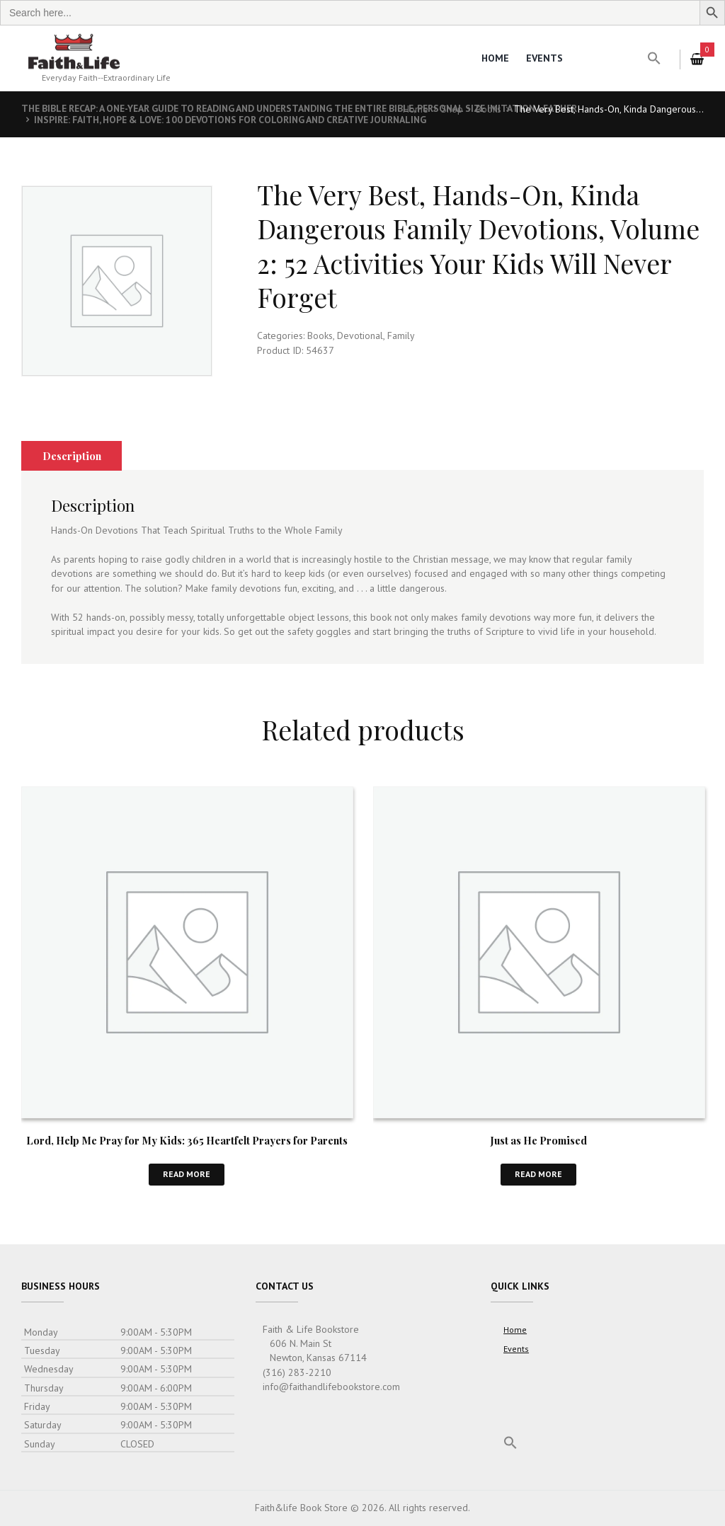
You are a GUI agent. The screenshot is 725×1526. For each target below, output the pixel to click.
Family (401, 335)
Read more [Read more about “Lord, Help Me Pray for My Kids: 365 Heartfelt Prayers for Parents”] (186, 1174)
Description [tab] (72, 456)
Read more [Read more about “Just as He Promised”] (538, 1174)
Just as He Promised (539, 1140)
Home (495, 58)
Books (488, 109)
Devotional (360, 335)
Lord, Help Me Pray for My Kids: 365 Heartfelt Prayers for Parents (186, 1140)
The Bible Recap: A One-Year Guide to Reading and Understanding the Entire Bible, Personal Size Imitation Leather (313, 108)
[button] (654, 59)
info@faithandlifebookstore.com (331, 1387)
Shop (452, 109)
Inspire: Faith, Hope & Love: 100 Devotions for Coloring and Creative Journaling (239, 119)
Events (544, 58)
